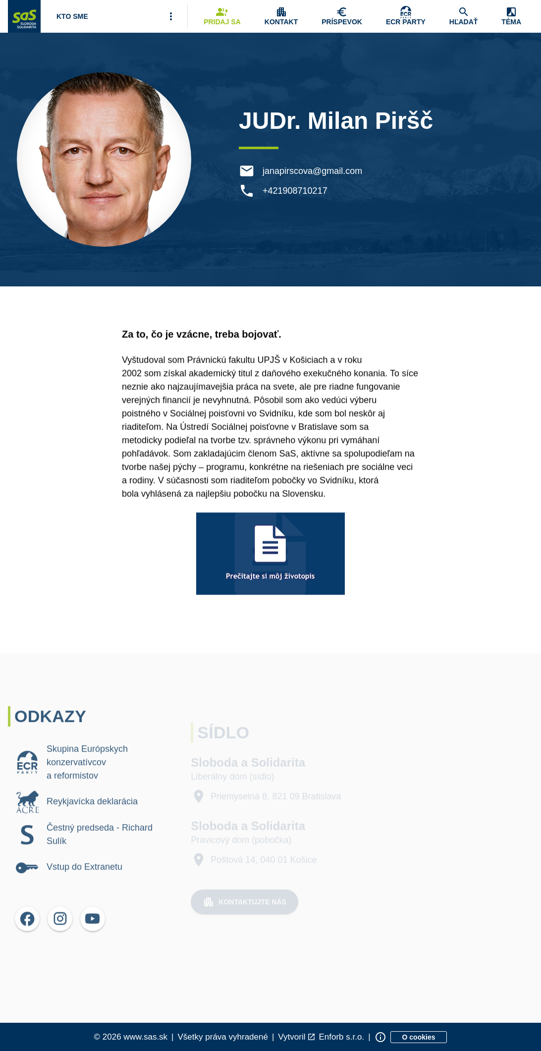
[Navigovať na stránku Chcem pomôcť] (342, 16)
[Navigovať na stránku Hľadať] (463, 16)
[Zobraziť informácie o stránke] (380, 1037)
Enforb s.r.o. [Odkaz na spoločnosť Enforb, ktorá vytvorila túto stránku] (341, 1037)
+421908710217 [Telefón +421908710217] (296, 191)
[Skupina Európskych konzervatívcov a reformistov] (405, 16)
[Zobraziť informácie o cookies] (418, 1037)
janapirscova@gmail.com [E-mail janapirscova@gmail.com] (314, 171)
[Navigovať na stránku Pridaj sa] (222, 16)
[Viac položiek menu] (171, 16)
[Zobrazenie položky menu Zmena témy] (511, 16)
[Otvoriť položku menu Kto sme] (72, 16)
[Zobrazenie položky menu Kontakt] (281, 16)
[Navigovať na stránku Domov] (24, 16)
